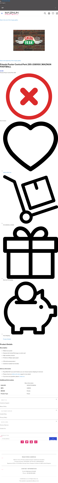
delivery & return (16, 374)
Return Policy (3, 406)
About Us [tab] (4, 400)
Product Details (7, 339)
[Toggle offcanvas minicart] (57, 13)
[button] (29, 7)
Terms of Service (4, 425)
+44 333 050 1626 (5, 0)
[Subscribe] (53, 438)
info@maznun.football (30, 471)
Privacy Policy (3, 417)
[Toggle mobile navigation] (2, 13)
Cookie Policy (3, 414)
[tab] (29, 344)
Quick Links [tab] (4, 422)
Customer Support (4, 403)
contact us (21, 376)
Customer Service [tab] (6, 411)
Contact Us (3, 428)
